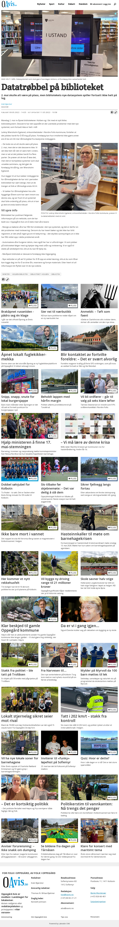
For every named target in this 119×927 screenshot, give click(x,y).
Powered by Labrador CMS (59, 923)
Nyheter (41, 4)
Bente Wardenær (98, 893)
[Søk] (115, 4)
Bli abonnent (96, 4)
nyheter (6, 274)
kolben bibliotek (20, 274)
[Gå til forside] (9, 4)
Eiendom (83, 4)
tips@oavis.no (67, 894)
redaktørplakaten (10, 906)
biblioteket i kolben (40, 274)
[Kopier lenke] (115, 112)
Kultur (61, 4)
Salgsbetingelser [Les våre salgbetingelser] (98, 901)
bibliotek (56, 274)
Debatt (71, 4)
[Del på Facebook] (112, 112)
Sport (51, 4)
